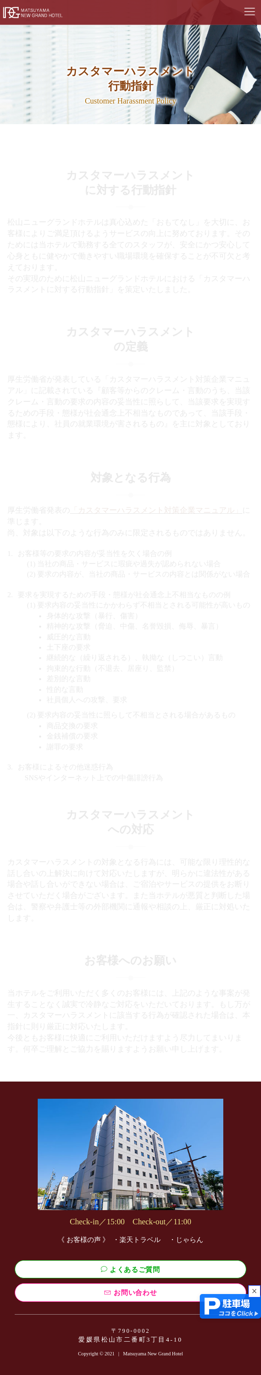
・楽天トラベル (137, 1239)
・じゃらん (186, 1239)
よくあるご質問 (130, 1269)
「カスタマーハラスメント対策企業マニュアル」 (156, 510)
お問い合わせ (130, 1292)
